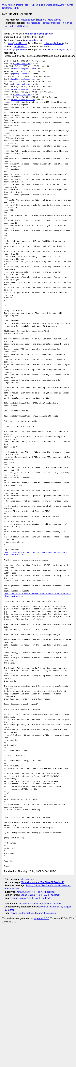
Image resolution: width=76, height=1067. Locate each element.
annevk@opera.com (15, 49)
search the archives (46, 913)
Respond (41, 20)
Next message (33, 23)
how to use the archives (23, 913)
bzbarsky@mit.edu (53, 43)
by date (44, 906)
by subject (66, 906)
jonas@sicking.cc (32, 40)
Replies (24, 26)
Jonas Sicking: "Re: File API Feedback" (36, 892)
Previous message (51, 23)
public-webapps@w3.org (51, 5)
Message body (28, 20)
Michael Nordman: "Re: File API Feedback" (42, 882)
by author (9, 910)
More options (54, 20)
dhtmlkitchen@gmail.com (39, 34)
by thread (54, 906)
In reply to (67, 23)
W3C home (8, 5)
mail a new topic (53, 903)
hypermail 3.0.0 (41, 918)
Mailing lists (22, 5)
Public (33, 5)
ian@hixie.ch (20, 46)
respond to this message (31, 903)
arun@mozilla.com (17, 43)
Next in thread (12, 26)
